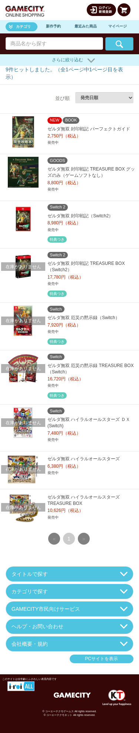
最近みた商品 (86, 26)
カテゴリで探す (69, 591)
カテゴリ (20, 27)
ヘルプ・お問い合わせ (69, 626)
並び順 (62, 98)
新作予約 (53, 26)
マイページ (117, 26)
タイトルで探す (69, 574)
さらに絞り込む (73, 60)
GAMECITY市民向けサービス (69, 609)
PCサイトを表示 (101, 658)
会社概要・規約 (69, 644)
